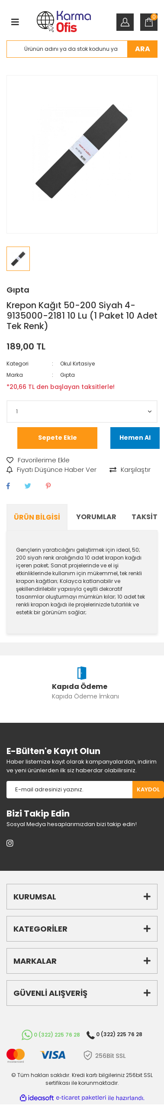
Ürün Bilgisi (37, 517)
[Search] (82, 49)
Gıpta (17, 289)
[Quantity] (82, 411)
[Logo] (64, 22)
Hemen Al (135, 437)
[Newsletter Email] (69, 789)
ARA (142, 49)
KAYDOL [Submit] (148, 789)
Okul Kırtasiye (77, 363)
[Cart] (149, 22)
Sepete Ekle (57, 437)
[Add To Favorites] (38, 460)
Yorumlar (96, 517)
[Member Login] (125, 22)
